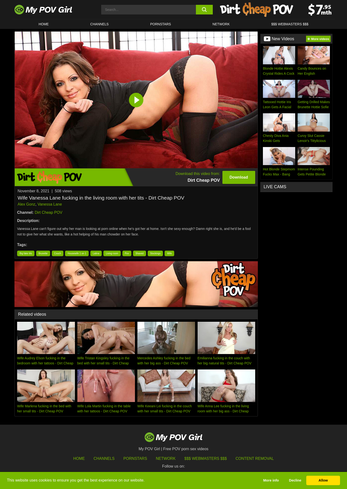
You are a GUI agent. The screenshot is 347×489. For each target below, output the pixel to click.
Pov (127, 253)
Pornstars (160, 24)
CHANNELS (99, 24)
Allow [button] (323, 480)
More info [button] (271, 480)
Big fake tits (26, 253)
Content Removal (255, 458)
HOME (44, 24)
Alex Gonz (26, 204)
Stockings (155, 253)
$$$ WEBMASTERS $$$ (289, 24)
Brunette (43, 253)
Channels (103, 458)
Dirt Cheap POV (48, 212)
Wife (169, 253)
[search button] (204, 9)
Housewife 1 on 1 (76, 253)
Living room (112, 253)
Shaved (139, 253)
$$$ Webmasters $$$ (205, 458)
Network (221, 24)
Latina (96, 253)
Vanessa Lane (50, 204)
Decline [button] (295, 480)
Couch (57, 253)
